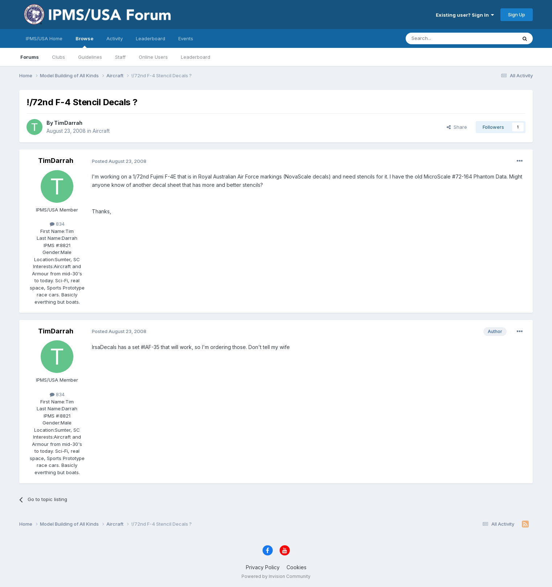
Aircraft (101, 131)
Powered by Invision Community (276, 576)
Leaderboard (195, 57)
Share (457, 127)
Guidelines (90, 57)
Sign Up (516, 14)
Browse (84, 42)
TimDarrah (68, 123)
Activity (114, 38)
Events (185, 38)
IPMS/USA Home (44, 38)
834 (57, 224)
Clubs (58, 57)
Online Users (153, 57)
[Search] (443, 38)
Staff (120, 57)
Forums (29, 57)
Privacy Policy (263, 567)
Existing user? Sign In (465, 15)
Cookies (297, 567)
